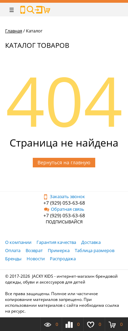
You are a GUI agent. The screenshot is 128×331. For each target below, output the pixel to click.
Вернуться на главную (64, 162)
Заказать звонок (64, 196)
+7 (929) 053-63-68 (64, 202)
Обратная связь (64, 209)
